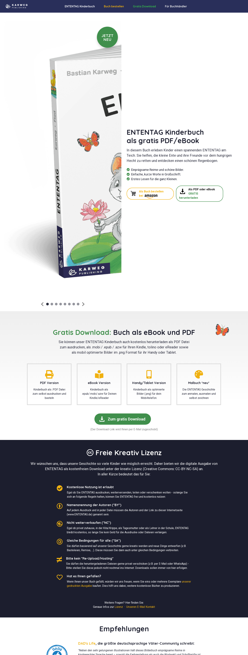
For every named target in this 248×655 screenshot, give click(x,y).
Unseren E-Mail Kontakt (140, 607)
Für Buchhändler (176, 6)
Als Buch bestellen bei (147, 194)
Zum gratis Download (122, 419)
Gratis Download (144, 6)
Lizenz (119, 607)
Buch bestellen (114, 6)
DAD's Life (86, 643)
